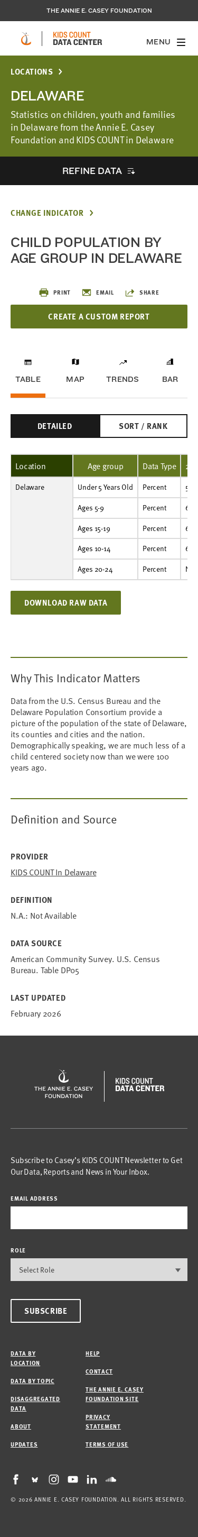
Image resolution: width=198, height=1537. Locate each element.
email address (34, 1198)
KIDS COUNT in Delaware (53, 871)
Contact (99, 1371)
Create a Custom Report (98, 316)
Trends (122, 379)
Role (18, 1250)
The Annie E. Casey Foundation (99, 10)
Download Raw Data (65, 602)
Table (28, 379)
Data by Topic (32, 1381)
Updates (24, 1444)
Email (97, 292)
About (21, 1426)
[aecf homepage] (26, 38)
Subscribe (45, 1310)
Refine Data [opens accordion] (91, 170)
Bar (170, 379)
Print (55, 292)
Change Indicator (47, 212)
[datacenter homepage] (77, 38)
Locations (32, 71)
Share (142, 292)
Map (75, 379)
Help (93, 1353)
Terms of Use (107, 1444)
